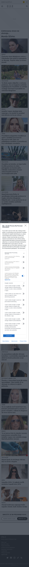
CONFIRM (9, 335)
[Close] (26, 226)
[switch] (23, 257)
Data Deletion (5, 341)
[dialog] (14, 283)
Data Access (14, 341)
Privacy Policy (23, 341)
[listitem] (14, 253)
